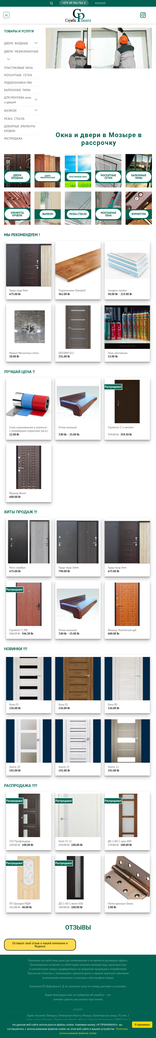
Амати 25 (63, 767)
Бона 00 (112, 704)
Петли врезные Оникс (120, 903)
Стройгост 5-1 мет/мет (121, 427)
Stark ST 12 (65, 841)
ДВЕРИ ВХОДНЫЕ (16, 43)
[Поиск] (51, 3)
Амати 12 (113, 767)
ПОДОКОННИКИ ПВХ (18, 83)
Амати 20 (14, 767)
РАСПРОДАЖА (13, 138)
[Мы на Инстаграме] (145, 15)
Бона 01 (63, 704)
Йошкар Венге (17, 493)
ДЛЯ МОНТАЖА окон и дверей (17, 100)
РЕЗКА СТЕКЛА (14, 119)
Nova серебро (17, 567)
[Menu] (6, 15)
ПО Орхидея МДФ (19, 903)
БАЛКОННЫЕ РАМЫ (17, 90)
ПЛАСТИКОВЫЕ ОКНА (18, 68)
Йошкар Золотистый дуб (122, 630)
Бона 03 (14, 704)
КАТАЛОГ (100, 3)
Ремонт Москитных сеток (24, 353)
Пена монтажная (117, 353)
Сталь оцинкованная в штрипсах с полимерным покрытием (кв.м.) (28, 429)
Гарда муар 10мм (68, 567)
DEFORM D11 (66, 353)
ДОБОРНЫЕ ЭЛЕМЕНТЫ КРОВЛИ (19, 128)
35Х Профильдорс (20, 841)
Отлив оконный (67, 427)
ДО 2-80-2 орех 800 (119, 841)
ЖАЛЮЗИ (10, 110)
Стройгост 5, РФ (18, 630)
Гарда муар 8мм (18, 290)
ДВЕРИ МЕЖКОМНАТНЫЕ (21, 51)
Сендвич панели (117, 290)
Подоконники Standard (72, 290)
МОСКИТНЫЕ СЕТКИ (18, 75)
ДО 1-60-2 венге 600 (70, 903)
